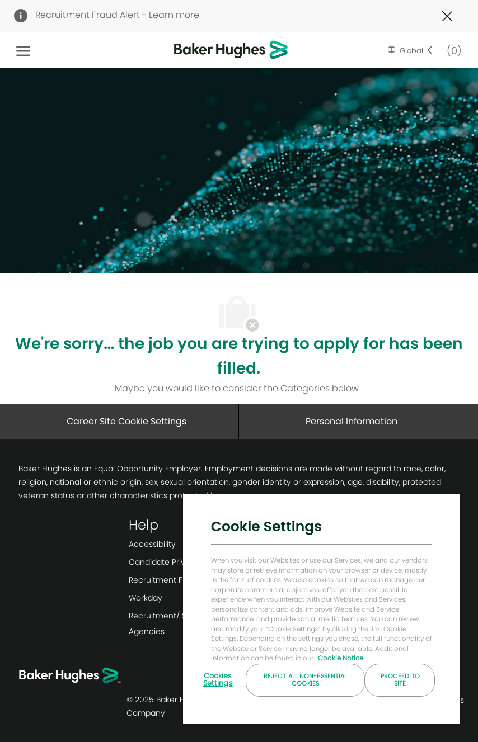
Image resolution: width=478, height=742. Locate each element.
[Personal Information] (351, 421)
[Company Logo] (213, 50)
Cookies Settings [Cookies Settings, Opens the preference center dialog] (218, 679)
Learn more (174, 14)
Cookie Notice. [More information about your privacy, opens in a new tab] (341, 658)
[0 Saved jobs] (452, 50)
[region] (321, 608)
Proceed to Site (400, 680)
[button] (410, 50)
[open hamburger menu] (23, 50)
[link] (182, 544)
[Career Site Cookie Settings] (126, 421)
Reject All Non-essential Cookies (306, 680)
